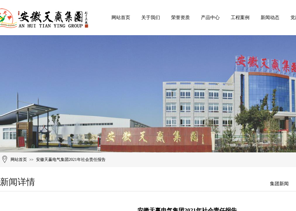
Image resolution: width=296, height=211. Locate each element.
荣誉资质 (180, 17)
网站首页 (120, 17)
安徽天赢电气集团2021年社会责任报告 (71, 159)
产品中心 (210, 17)
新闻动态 (270, 17)
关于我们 (150, 17)
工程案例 (240, 17)
